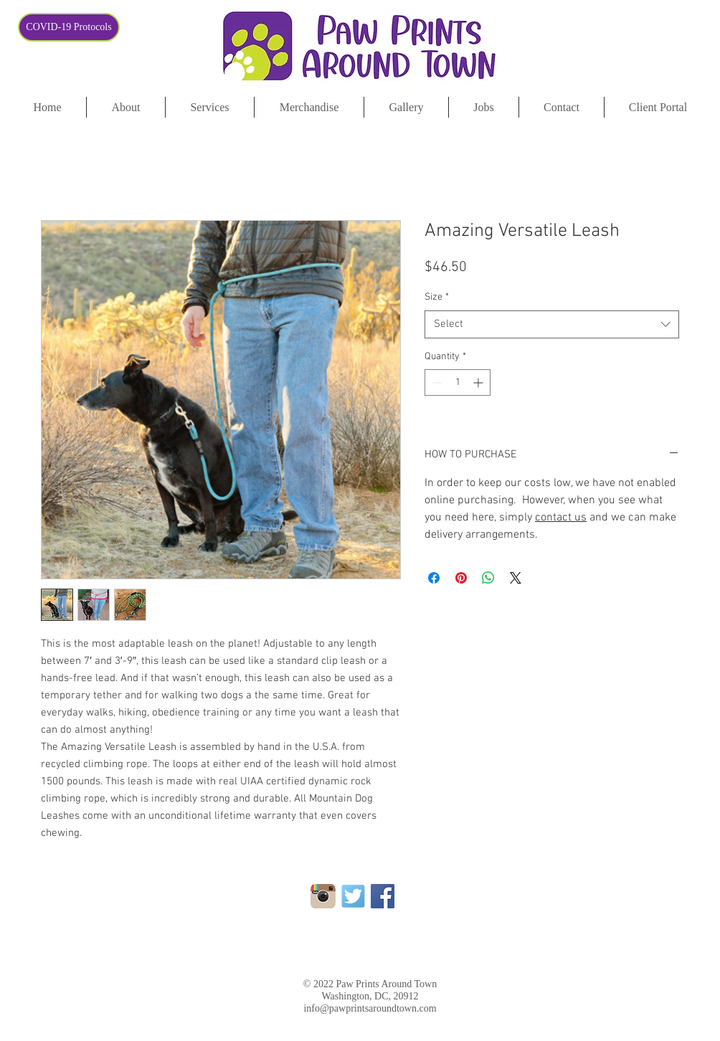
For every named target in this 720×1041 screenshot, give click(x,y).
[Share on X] (515, 577)
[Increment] (479, 382)
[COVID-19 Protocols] (69, 27)
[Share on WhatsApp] (488, 577)
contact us (561, 517)
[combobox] (552, 324)
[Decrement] (436, 382)
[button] (658, 107)
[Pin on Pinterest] (461, 577)
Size (437, 297)
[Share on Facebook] (433, 577)
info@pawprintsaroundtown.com (369, 1008)
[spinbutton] (457, 382)
